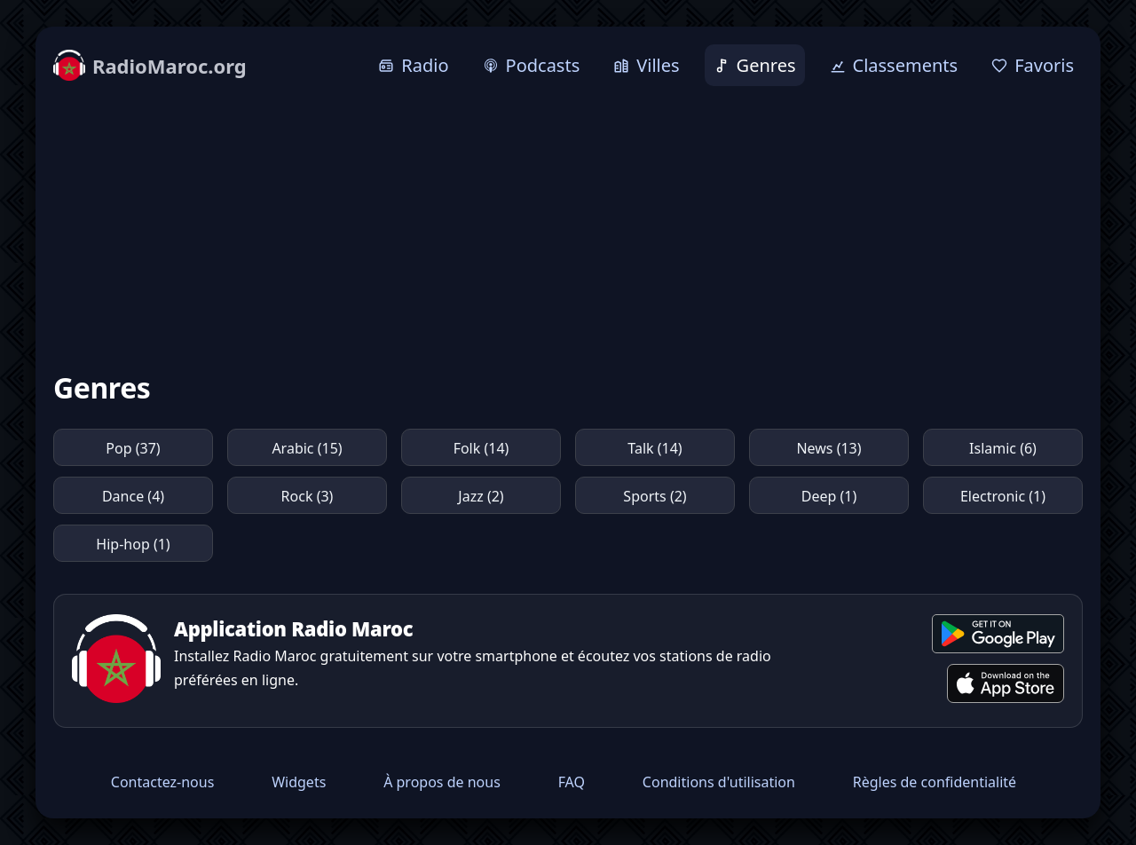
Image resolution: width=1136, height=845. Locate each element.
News (828, 448)
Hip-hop (133, 544)
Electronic (1002, 496)
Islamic (1003, 448)
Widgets (299, 782)
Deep (829, 496)
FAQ (571, 782)
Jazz (480, 496)
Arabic (307, 448)
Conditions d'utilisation (719, 782)
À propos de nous (442, 782)
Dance (133, 496)
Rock (307, 496)
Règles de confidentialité (934, 782)
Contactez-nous (163, 782)
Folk (481, 448)
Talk (654, 448)
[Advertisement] (568, 228)
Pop (133, 448)
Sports (654, 496)
